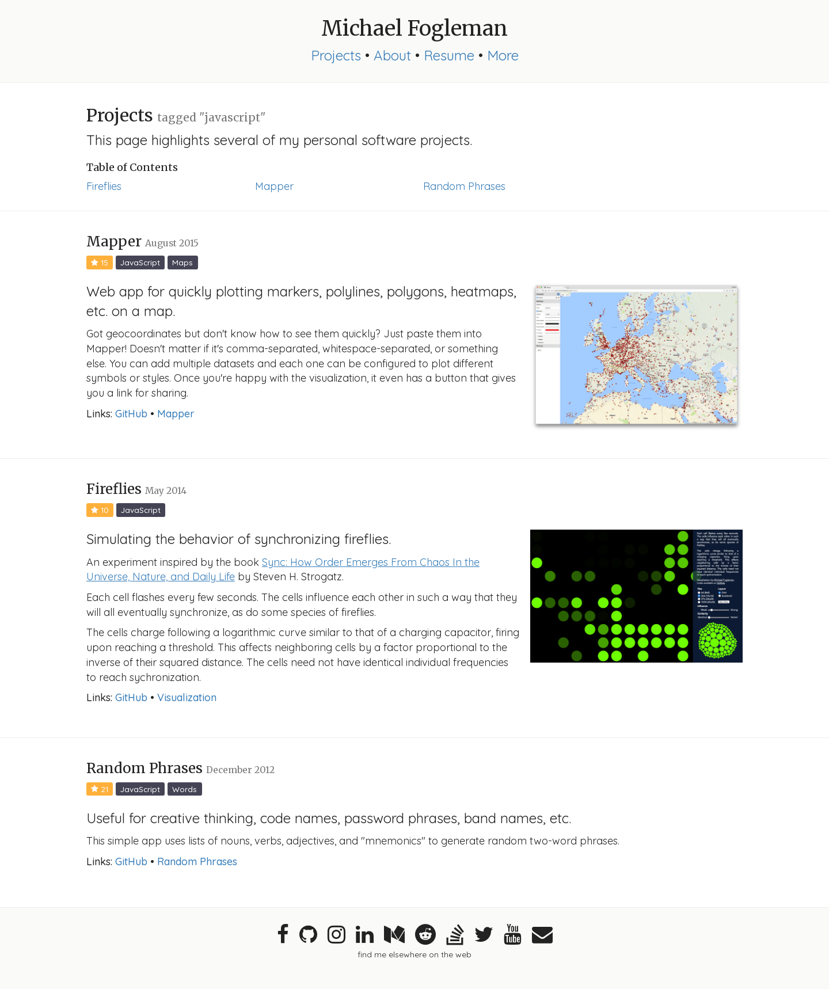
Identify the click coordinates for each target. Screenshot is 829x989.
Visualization (186, 697)
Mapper (274, 186)
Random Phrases (464, 186)
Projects (336, 55)
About (392, 55)
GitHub (131, 413)
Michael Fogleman (414, 28)
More (503, 55)
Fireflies (103, 186)
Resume (449, 55)
